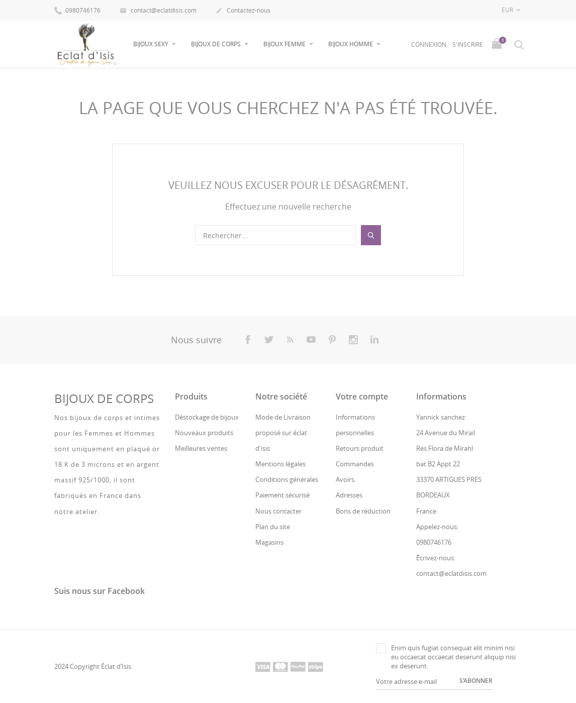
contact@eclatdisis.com (158, 11)
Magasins (269, 542)
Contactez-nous (243, 11)
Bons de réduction (363, 511)
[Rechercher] (275, 235)
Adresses (349, 494)
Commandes (355, 463)
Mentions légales (280, 463)
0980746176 (77, 10)
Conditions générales (286, 479)
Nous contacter (278, 511)
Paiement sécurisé (282, 494)
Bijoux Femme (285, 44)
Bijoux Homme (351, 44)
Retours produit (359, 448)
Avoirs (345, 479)
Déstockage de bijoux (207, 416)
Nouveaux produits (204, 432)
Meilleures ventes (201, 448)
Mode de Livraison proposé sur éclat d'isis (283, 432)
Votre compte (362, 395)
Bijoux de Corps (216, 44)
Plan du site (272, 526)
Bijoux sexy (151, 44)
